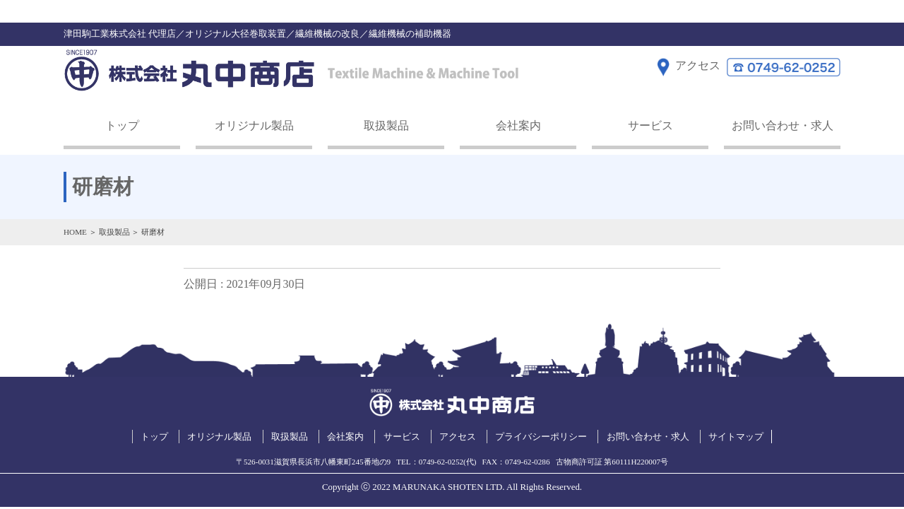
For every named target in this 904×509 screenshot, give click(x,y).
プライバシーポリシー (541, 437)
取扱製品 (386, 125)
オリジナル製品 (254, 125)
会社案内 (518, 125)
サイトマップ (735, 437)
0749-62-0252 (441, 461)
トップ (122, 125)
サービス (650, 125)
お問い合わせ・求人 (782, 125)
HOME (75, 232)
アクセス (457, 437)
